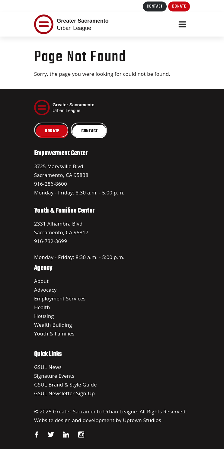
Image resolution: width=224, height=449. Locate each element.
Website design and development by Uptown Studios (97, 420)
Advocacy (45, 289)
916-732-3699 (50, 241)
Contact (155, 6)
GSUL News (48, 367)
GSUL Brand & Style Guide (65, 384)
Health (42, 307)
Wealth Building (53, 324)
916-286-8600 (50, 183)
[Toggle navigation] (182, 24)
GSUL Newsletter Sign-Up (64, 393)
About (41, 280)
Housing (44, 316)
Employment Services (59, 298)
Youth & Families (54, 333)
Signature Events (54, 375)
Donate (179, 6)
